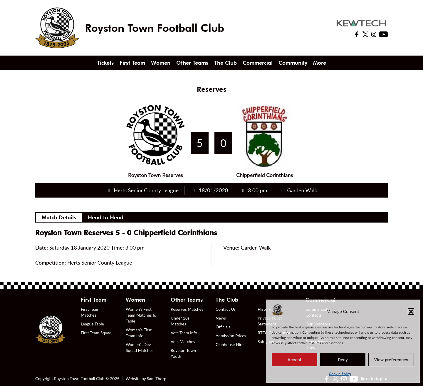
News (221, 317)
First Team (132, 63)
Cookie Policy (340, 374)
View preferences (391, 359)
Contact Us (226, 309)
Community (292, 63)
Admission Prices (231, 335)
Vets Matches (183, 341)
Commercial (258, 63)
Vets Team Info (184, 332)
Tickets (105, 63)
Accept (294, 359)
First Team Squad (96, 332)
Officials (223, 326)
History (264, 309)
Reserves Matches (187, 309)
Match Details (59, 217)
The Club (225, 63)
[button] (411, 311)
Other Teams (192, 63)
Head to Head (105, 217)
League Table (92, 323)
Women (160, 63)
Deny (343, 359)
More (319, 63)
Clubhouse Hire (230, 344)
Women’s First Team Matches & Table (141, 315)
